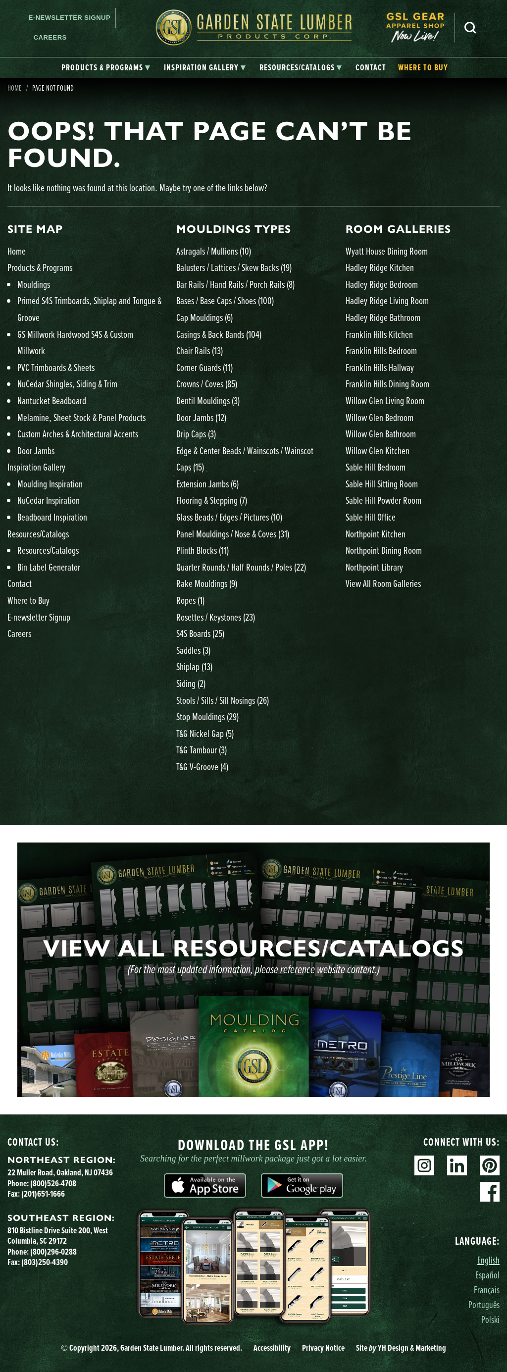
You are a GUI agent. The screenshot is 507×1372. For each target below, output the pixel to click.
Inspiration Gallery (36, 467)
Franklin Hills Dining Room (387, 383)
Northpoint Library (374, 567)
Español (487, 1274)
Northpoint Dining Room (384, 550)
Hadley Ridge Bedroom (382, 284)
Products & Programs (39, 267)
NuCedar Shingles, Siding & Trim (67, 383)
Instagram (424, 1165)
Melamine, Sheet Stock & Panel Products (81, 417)
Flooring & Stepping (211, 500)
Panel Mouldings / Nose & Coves (232, 534)
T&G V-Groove (202, 766)
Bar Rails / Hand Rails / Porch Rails (235, 284)
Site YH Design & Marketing (401, 1347)
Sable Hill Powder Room (383, 500)
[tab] (105, 67)
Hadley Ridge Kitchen (380, 267)
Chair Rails (199, 350)
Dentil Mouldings (208, 400)
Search (470, 28)
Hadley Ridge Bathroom (383, 317)
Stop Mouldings (207, 716)
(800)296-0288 (53, 1251)
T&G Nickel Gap (205, 733)
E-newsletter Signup (70, 17)
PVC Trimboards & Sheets (56, 367)
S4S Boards (200, 633)
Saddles (193, 650)
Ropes (190, 600)
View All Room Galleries (383, 583)
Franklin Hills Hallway (380, 367)
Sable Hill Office (371, 517)
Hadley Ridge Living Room (387, 300)
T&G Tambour (201, 749)
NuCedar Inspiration (48, 500)
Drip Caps (196, 433)
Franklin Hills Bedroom (381, 350)
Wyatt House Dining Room (387, 251)
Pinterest (490, 1165)
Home (16, 251)
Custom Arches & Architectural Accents (77, 433)
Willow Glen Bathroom (381, 433)
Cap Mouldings (204, 317)
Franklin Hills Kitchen (379, 334)
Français (487, 1289)
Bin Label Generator (48, 567)
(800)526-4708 (53, 1183)
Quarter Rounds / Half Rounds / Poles (241, 567)
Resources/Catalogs (38, 534)
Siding (190, 683)
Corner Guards (204, 367)
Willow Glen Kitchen (377, 450)
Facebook (490, 1192)
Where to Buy (28, 600)
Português (484, 1304)
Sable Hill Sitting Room (382, 483)
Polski (490, 1319)
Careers (50, 37)
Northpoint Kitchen (376, 534)
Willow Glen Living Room (385, 400)
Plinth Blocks (202, 550)
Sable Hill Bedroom (376, 467)
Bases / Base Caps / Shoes (225, 300)
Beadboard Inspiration (52, 517)
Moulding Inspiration (50, 483)
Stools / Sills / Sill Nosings (222, 700)
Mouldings (33, 284)
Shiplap (194, 666)
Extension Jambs (207, 483)
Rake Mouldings (206, 583)
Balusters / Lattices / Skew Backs (234, 267)
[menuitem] (420, 27)
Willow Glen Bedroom (379, 417)
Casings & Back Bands (218, 334)
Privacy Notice (323, 1347)
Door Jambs (35, 450)
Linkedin (457, 1165)
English (488, 1259)
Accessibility (272, 1347)
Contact (19, 583)
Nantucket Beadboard (51, 400)
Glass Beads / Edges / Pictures (229, 517)
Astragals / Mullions (213, 251)
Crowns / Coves (206, 383)
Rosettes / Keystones (215, 617)
